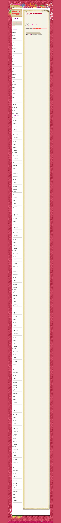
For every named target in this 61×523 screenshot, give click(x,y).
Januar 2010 (15, 444)
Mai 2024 (15, 164)
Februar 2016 (15, 325)
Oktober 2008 (16, 470)
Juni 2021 (15, 221)
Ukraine (14, 93)
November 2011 (16, 410)
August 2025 (15, 140)
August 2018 (15, 277)
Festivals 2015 (15, 328)
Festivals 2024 (15, 152)
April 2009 (15, 459)
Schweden (14, 78)
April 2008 (15, 479)
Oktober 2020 (16, 235)
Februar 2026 (15, 129)
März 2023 (15, 186)
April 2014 (15, 361)
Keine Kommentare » (38, 28)
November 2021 (16, 214)
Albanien (14, 32)
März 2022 (15, 206)
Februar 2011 (15, 423)
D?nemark (14, 38)
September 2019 (16, 256)
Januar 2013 (15, 385)
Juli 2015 (15, 337)
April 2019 (15, 263)
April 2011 (15, 420)
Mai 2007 (15, 497)
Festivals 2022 (15, 191)
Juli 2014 (15, 357)
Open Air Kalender (15, 113)
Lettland (14, 58)
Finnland (14, 45)
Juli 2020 (15, 239)
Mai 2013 (15, 379)
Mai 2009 (15, 458)
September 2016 (16, 315)
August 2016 (15, 316)
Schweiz (14, 80)
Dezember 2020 (16, 232)
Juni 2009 (15, 456)
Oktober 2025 (16, 137)
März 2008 (15, 480)
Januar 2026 (15, 130)
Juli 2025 (15, 141)
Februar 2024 (15, 168)
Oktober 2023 (16, 176)
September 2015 (16, 334)
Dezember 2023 (16, 173)
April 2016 (15, 322)
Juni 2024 (15, 162)
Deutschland (33, 28)
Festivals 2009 (15, 446)
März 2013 (15, 382)
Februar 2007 (15, 501)
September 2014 (16, 354)
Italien (14, 55)
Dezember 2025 (16, 134)
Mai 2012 (15, 399)
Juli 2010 (15, 435)
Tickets (14, 110)
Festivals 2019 (15, 250)
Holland (14, 51)
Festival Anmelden (31, 7)
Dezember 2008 (16, 467)
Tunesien (14, 90)
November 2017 (16, 292)
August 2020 (15, 238)
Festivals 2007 (15, 485)
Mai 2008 (15, 477)
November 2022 (16, 194)
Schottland (14, 77)
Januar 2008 (15, 483)
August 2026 (15, 120)
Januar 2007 (15, 503)
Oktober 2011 (16, 411)
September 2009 (16, 452)
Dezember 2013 (16, 369)
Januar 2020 (15, 248)
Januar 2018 (15, 287)
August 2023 (15, 179)
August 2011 (15, 414)
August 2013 (15, 375)
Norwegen (14, 67)
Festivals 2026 (15, 103)
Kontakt (36, 7)
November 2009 (16, 449)
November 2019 (16, 253)
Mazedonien (14, 64)
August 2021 (15, 218)
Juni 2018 (15, 280)
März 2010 (15, 441)
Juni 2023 (15, 182)
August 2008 (15, 473)
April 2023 (15, 185)
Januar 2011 (15, 424)
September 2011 (16, 413)
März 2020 (15, 245)
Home (26, 7)
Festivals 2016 (15, 309)
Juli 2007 (15, 494)
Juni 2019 (15, 260)
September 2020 (16, 236)
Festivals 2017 (15, 289)
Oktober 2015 (16, 333)
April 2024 (15, 165)
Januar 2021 (15, 228)
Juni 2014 (15, 358)
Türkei (14, 91)
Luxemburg (14, 61)
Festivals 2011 (15, 407)
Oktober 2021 (16, 215)
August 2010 (15, 434)
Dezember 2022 (16, 193)
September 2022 (16, 197)
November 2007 (16, 488)
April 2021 (15, 224)
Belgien (14, 35)
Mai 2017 (15, 301)
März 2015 (15, 343)
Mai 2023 (15, 183)
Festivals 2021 (15, 211)
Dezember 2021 (16, 212)
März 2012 (15, 402)
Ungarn (14, 94)
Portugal (14, 71)
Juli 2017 (15, 298)
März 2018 (15, 284)
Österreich (14, 68)
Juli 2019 (15, 259)
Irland (14, 52)
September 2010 (16, 432)
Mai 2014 (15, 360)
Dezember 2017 (16, 291)
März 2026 (15, 127)
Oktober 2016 (16, 313)
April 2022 (15, 204)
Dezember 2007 (16, 487)
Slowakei (14, 84)
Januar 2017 (15, 307)
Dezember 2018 (16, 271)
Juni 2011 (15, 417)
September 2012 (16, 393)
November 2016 (16, 312)
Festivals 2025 (15, 132)
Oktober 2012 (16, 392)
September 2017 (16, 295)
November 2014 (16, 351)
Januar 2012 (15, 405)
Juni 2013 (15, 378)
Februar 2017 (15, 305)
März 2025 (15, 147)
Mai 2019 (15, 262)
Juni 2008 (15, 476)
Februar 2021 (15, 227)
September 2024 (16, 158)
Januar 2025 (15, 150)
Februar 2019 (15, 266)
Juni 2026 (15, 123)
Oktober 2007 (16, 490)
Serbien (14, 81)
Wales (14, 97)
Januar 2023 (15, 189)
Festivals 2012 (15, 387)
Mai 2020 (15, 242)
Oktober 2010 (16, 431)
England (14, 42)
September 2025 (16, 138)
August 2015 (15, 336)
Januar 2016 (15, 326)
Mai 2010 (15, 438)
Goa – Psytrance (15, 48)
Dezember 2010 (16, 428)
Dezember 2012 (16, 389)
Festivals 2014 (15, 348)
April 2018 (15, 283)
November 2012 (16, 390)
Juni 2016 (15, 319)
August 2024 (15, 159)
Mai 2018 (15, 281)
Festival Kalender (15, 104)
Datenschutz (40, 7)
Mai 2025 (15, 144)
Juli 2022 (15, 200)
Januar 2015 (15, 346)
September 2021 (16, 217)
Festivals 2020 (15, 230)
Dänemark (14, 39)
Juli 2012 (15, 396)
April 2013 (15, 381)
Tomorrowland (15, 107)
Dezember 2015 (16, 330)
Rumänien (14, 74)
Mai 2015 (15, 340)
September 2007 (16, 491)
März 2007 (15, 500)
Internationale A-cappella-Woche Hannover (35, 24)
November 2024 (16, 155)
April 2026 (15, 126)
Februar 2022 (15, 207)
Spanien (14, 87)
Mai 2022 (15, 203)
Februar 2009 (15, 462)
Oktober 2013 (16, 372)
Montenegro (14, 65)
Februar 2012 (15, 403)
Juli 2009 (15, 455)
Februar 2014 (15, 364)
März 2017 (15, 304)
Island (14, 54)
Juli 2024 (15, 161)
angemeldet (29, 34)
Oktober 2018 (16, 274)
